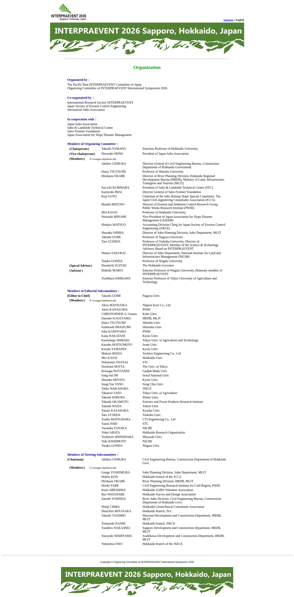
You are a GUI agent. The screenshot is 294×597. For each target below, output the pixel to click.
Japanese (228, 20)
